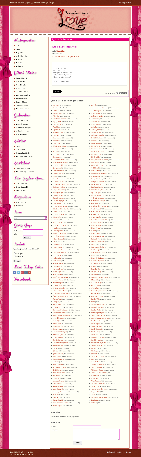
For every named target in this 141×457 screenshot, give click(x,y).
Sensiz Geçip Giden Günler (62, 315)
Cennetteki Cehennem (98, 165)
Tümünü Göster (22, 105)
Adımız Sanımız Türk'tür (99, 108)
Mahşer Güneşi (96, 272)
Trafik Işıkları (57, 370)
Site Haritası (127, 452)
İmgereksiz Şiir (58, 244)
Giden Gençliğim (58, 201)
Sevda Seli (94, 334)
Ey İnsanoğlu (95, 192)
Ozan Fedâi (95, 294)
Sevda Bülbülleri (96, 326)
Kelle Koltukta (58, 263)
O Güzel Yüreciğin (59, 288)
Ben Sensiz (56, 141)
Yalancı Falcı (95, 386)
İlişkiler (19, 59)
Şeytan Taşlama (96, 345)
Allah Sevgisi (95, 113)
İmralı (93, 244)
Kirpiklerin (56, 266)
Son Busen (56, 356)
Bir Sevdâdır (95, 157)
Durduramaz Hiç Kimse (61, 184)
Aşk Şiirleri (21, 150)
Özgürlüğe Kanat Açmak (61, 296)
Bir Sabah (56, 157)
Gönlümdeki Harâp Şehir (99, 206)
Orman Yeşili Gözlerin (98, 291)
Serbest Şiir (57, 321)
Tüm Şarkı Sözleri (23, 168)
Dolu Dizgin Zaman (59, 179)
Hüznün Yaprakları (97, 236)
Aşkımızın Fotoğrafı (24, 127)
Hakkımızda (111, 452)
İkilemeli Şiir (95, 239)
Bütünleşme (95, 162)
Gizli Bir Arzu (57, 203)
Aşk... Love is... (22, 131)
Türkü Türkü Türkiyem (99, 373)
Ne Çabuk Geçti (96, 283)
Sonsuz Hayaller (58, 359)
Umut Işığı (95, 378)
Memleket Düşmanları (60, 277)
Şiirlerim (94, 354)
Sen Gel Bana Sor (97, 307)
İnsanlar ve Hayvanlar (60, 250)
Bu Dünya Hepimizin (60, 162)
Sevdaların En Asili (97, 337)
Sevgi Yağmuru (58, 345)
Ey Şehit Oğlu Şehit (98, 195)
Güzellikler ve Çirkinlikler (100, 220)
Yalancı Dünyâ (58, 386)
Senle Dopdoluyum (97, 313)
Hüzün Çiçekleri (58, 239)
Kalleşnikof (57, 261)
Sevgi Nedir (21, 190)
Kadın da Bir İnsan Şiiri (64, 47)
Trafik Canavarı (96, 367)
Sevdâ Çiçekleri (96, 329)
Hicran (93, 231)
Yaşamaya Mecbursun (98, 389)
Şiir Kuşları (95, 351)
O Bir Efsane (95, 285)
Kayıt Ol (128, 3)
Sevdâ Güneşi (95, 332)
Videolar (19, 206)
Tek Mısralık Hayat (59, 367)
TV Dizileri (57, 375)
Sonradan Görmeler (97, 356)
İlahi (54, 242)
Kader (93, 255)
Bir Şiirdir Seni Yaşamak (99, 160)
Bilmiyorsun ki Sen (59, 146)
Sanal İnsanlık (57, 304)
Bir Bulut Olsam (96, 149)
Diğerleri (19, 53)
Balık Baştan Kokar (97, 135)
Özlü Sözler (21, 88)
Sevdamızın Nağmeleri (60, 343)
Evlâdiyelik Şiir (58, 192)
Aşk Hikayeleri (22, 56)
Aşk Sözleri (20, 81)
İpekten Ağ (95, 250)
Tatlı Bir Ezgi (95, 362)
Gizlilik (119, 452)
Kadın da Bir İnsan (97, 258)
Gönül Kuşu (57, 212)
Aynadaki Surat (58, 132)
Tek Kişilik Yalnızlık (98, 365)
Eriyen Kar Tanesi (59, 190)
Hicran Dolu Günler (59, 233)
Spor (93, 359)
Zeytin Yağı (95, 400)
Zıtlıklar (94, 403)
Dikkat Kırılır (95, 176)
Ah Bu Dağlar (96, 111)
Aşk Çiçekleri (57, 121)
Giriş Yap (121, 3)
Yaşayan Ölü (95, 392)
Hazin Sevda (95, 228)
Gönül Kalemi (96, 209)
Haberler (19, 66)
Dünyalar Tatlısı (58, 182)
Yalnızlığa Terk (58, 389)
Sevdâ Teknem (58, 337)
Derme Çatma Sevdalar (99, 173)
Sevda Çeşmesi (58, 329)
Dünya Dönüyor (96, 179)
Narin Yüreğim (58, 283)
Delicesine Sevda (58, 171)
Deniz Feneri (95, 171)
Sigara (55, 348)
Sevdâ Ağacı (95, 324)
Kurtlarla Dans (58, 269)
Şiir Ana (56, 351)
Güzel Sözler (21, 85)
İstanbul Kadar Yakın (98, 253)
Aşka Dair (94, 127)
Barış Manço (57, 138)
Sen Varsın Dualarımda (60, 310)
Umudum (56, 378)
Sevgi (18, 49)
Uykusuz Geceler (58, 381)
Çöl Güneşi (95, 168)
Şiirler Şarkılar (58, 354)
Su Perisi (56, 362)
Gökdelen (94, 203)
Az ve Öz (56, 135)
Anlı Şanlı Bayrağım (60, 119)
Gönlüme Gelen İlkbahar (61, 209)
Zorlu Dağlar (57, 405)
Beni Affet (56, 143)
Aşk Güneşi (57, 124)
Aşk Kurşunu (95, 124)
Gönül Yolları (95, 212)
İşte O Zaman (57, 255)
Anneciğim (95, 119)
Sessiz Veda (57, 324)
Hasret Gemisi (57, 223)
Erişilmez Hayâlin (97, 187)
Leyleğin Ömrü (96, 269)
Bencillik (94, 141)
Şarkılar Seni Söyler (98, 304)
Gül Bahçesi (95, 214)
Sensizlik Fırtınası (59, 318)
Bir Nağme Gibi (96, 154)
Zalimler (56, 397)
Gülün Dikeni (57, 217)
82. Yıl (93, 105)
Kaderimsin (57, 258)
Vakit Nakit (57, 384)
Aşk (17, 46)
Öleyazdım (95, 288)
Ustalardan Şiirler (23, 153)
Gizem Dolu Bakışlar (98, 201)
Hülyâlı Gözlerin (58, 236)
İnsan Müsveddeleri (97, 247)
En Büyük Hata (96, 184)
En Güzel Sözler (22, 109)
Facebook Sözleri (23, 95)
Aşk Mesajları (21, 184)
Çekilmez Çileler (58, 165)
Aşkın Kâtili (57, 130)
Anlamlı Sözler (22, 92)
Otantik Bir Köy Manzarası (62, 294)
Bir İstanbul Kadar (97, 152)
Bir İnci (55, 152)
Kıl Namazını (95, 263)
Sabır (93, 302)
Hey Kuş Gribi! (58, 231)
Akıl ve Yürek (57, 113)
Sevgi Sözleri (21, 78)
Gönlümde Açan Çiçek (60, 206)
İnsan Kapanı (57, 247)
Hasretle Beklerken (59, 225)
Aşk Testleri (21, 202)
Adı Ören (56, 108)
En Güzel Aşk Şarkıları (25, 172)
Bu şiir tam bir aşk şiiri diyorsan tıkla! (65, 56)
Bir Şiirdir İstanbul (59, 160)
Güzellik (56, 220)
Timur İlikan (60, 51)
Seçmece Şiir (57, 307)
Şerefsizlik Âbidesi (97, 321)
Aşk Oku (56, 127)
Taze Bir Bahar (58, 365)
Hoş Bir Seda (95, 233)
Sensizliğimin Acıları (98, 315)
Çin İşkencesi (57, 168)
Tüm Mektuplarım (59, 373)
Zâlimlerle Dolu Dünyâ (99, 397)
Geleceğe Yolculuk (97, 198)
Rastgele (56, 302)
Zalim (93, 395)
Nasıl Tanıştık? (22, 187)
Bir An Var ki (95, 146)
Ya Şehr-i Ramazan (97, 384)
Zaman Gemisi (58, 400)
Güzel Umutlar (96, 217)
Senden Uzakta (96, 310)
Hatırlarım (56, 228)
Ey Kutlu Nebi (58, 195)
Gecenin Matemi (58, 198)
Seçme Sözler (21, 102)
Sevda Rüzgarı (58, 334)
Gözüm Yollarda (58, 214)
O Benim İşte (57, 285)
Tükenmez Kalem (97, 370)
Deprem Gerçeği (58, 173)
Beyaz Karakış (96, 143)
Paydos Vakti (57, 299)
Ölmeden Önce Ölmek (60, 291)
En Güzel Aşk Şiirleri (24, 156)
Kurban (93, 266)
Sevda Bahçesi (58, 326)
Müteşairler (95, 280)
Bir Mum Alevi (58, 154)
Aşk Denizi (95, 121)
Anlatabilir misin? (97, 116)
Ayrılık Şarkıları (96, 132)
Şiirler (18, 146)
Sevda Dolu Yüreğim (60, 332)
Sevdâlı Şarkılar (58, 340)
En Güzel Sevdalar (59, 187)
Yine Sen (56, 395)
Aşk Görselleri (22, 121)
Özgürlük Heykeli (97, 296)
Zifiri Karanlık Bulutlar (61, 403)
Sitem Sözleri (21, 99)
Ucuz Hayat (95, 375)
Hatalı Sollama (96, 225)
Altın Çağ (56, 116)
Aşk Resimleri (22, 134)
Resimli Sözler (22, 124)
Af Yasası (56, 111)
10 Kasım (56, 105)
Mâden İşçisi (57, 272)
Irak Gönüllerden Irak (60, 253)
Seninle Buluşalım (59, 313)
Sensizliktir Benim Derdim (100, 318)
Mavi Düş (94, 274)
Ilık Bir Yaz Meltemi (98, 242)
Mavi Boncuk (57, 274)
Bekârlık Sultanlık (97, 138)
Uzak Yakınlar (96, 381)
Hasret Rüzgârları (97, 223)
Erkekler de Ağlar (97, 190)
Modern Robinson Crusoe (99, 277)
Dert (54, 176)
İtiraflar (19, 63)
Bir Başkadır (57, 149)
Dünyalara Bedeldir (97, 182)
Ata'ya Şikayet (96, 130)
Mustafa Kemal (58, 280)
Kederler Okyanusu (97, 261)
